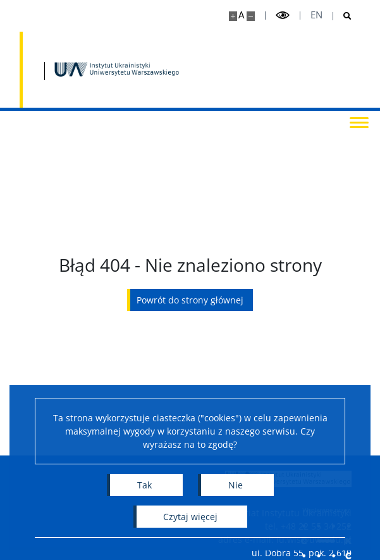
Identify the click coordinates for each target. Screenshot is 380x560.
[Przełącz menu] (358, 122)
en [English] (316, 15)
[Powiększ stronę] (233, 16)
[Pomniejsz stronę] (251, 16)
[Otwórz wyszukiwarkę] (342, 16)
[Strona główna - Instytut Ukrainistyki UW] (117, 70)
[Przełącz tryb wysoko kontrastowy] (282, 15)
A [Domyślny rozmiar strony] (241, 15)
